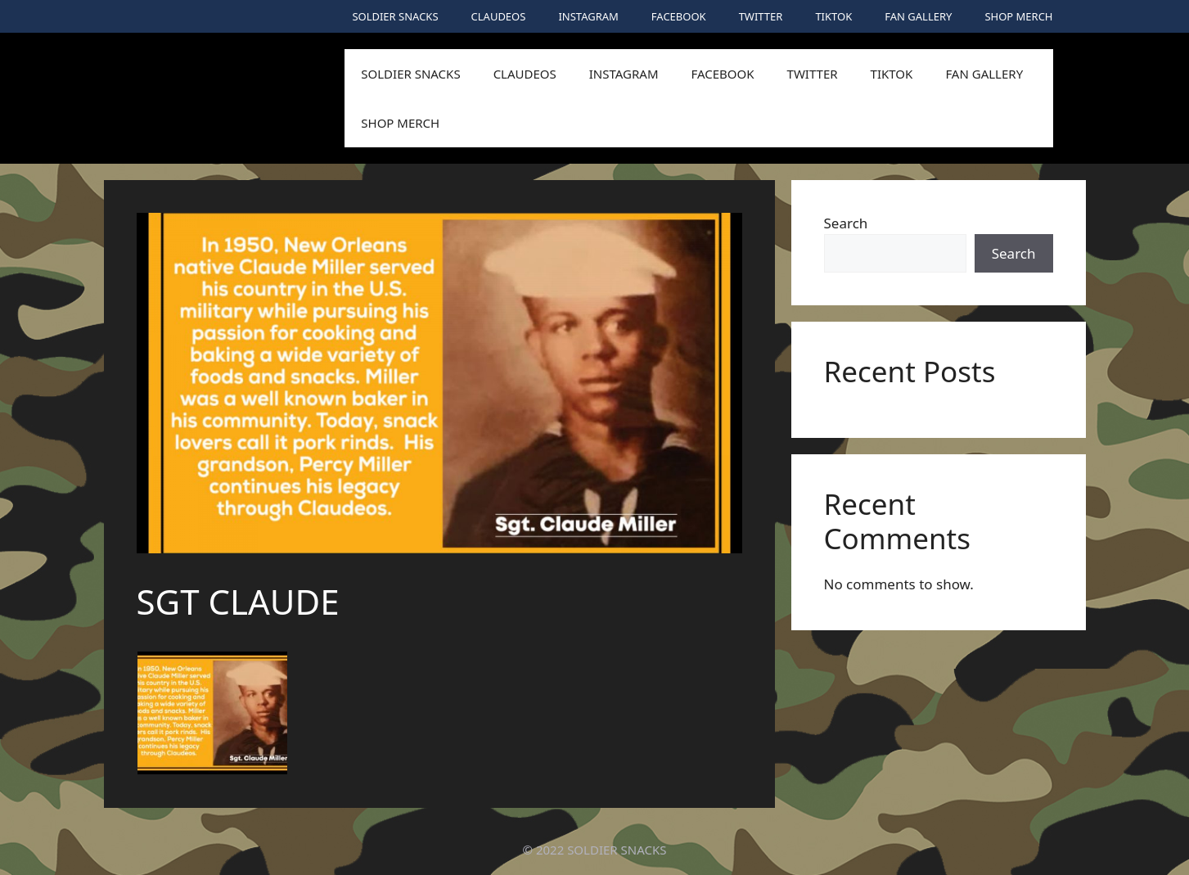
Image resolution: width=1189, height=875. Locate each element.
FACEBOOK (678, 16)
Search (846, 223)
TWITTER (761, 16)
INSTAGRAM (588, 16)
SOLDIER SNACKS (395, 16)
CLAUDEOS (498, 16)
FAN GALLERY (918, 16)
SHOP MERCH (1018, 16)
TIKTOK (833, 16)
